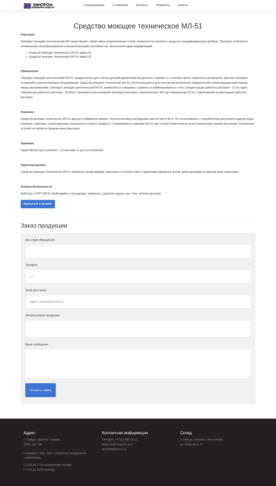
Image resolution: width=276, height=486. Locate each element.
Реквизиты (163, 5)
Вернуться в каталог (37, 203)
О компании (120, 5)
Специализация (94, 5)
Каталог (183, 5)
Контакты (142, 5)
